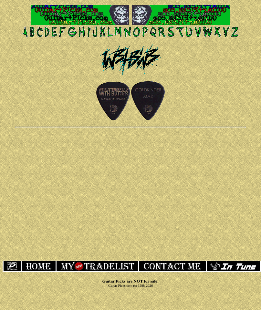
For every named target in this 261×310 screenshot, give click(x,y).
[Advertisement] (129, 193)
